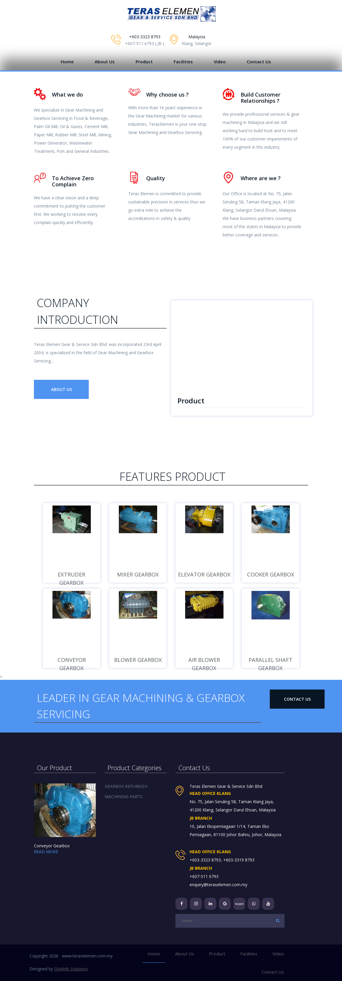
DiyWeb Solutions (71, 969)
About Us (105, 61)
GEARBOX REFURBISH (126, 786)
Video (220, 61)
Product (144, 61)
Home (67, 61)
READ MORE (46, 851)
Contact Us (259, 61)
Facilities (183, 61)
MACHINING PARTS (124, 796)
